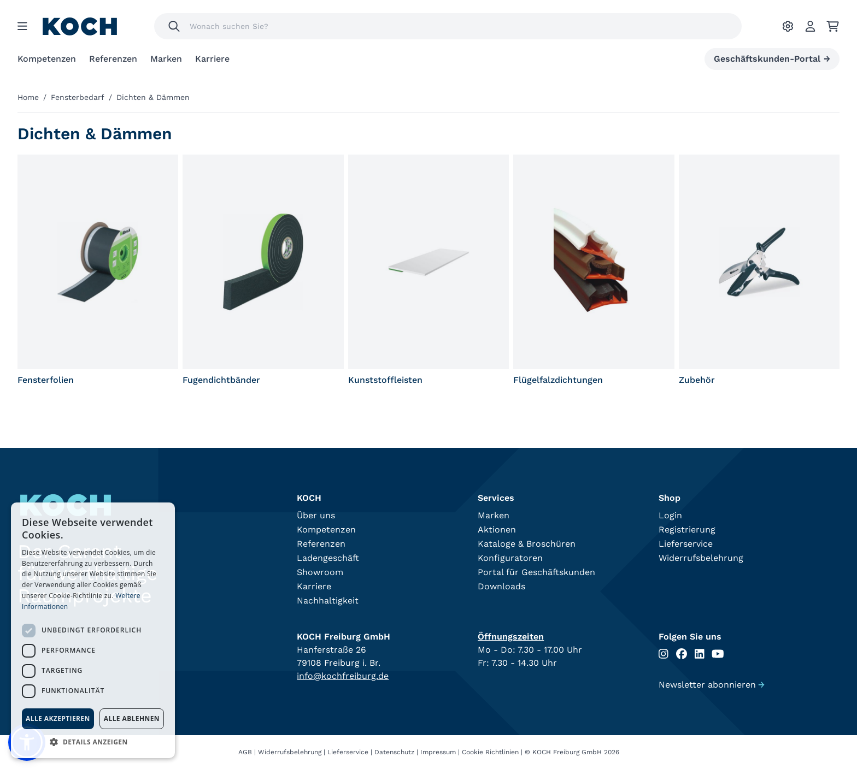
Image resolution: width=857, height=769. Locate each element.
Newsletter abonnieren (712, 684)
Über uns (316, 515)
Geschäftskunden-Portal (772, 59)
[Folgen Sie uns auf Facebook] (681, 654)
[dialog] (93, 630)
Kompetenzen (46, 59)
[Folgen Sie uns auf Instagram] (663, 654)
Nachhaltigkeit (328, 600)
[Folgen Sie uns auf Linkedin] (700, 654)
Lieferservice (686, 544)
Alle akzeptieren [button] (58, 718)
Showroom (320, 572)
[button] (93, 741)
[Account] (810, 26)
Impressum (438, 752)
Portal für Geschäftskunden (536, 572)
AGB (245, 752)
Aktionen (497, 529)
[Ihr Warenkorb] (832, 26)
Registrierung (687, 529)
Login (670, 515)
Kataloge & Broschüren (527, 544)
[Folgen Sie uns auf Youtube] (718, 654)
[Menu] (22, 26)
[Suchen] (174, 26)
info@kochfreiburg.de (343, 676)
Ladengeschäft (328, 558)
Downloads (501, 586)
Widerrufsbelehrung (701, 558)
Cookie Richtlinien (490, 752)
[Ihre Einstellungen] (788, 26)
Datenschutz (394, 752)
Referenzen (113, 59)
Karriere (212, 59)
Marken (166, 59)
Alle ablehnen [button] (132, 718)
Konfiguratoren (510, 558)
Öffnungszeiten (511, 636)
